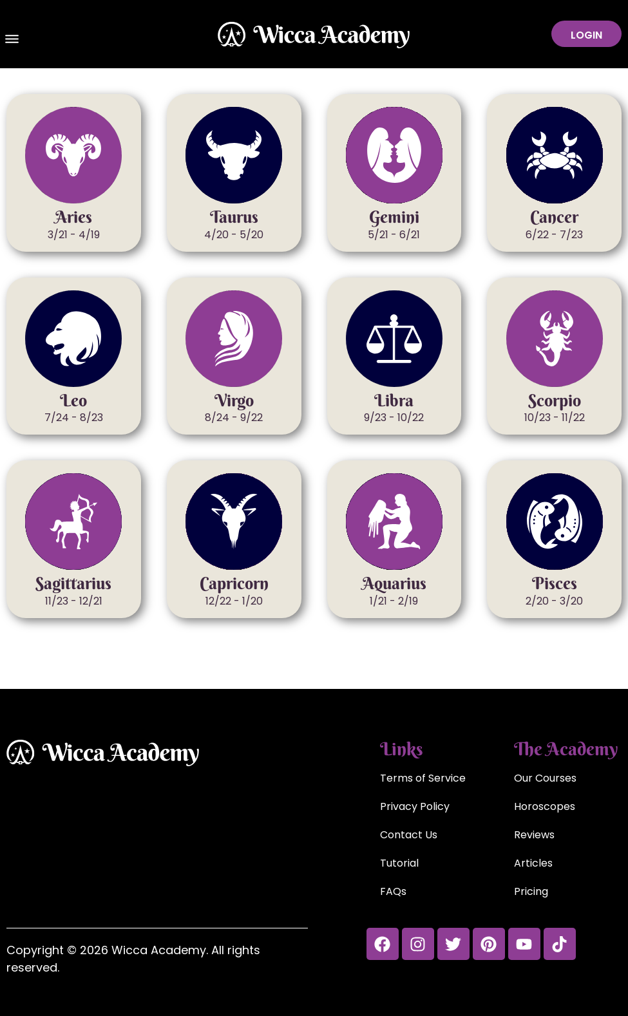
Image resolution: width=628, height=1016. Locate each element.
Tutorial (399, 863)
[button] (12, 40)
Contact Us (408, 834)
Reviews (534, 834)
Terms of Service (423, 778)
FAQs (393, 891)
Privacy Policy (415, 806)
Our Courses (545, 778)
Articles (533, 863)
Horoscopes (544, 806)
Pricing (531, 891)
